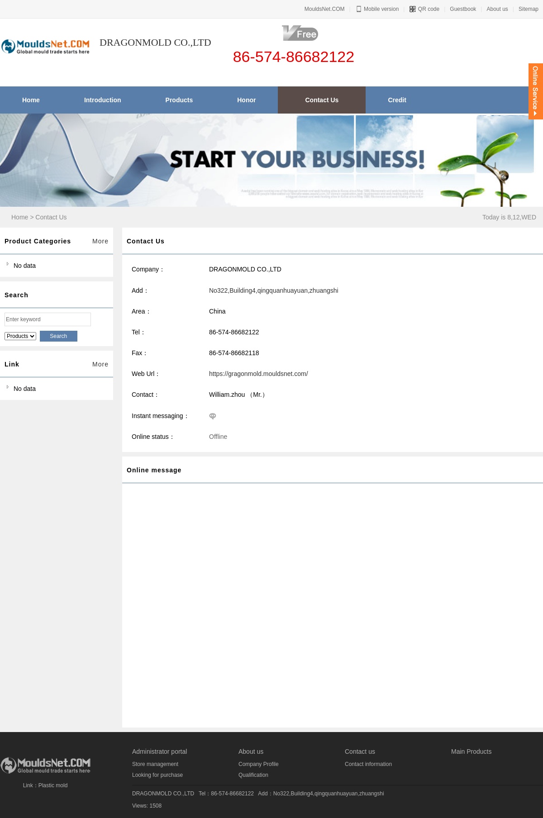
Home (19, 217)
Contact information (368, 764)
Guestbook (463, 9)
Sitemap (528, 9)
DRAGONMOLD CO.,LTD (163, 793)
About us (497, 9)
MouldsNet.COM (325, 9)
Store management (155, 764)
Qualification (253, 775)
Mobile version (377, 9)
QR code (424, 9)
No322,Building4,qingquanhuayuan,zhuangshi (273, 290)
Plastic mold (53, 785)
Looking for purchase (157, 775)
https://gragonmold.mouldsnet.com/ (258, 373)
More (100, 241)
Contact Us (51, 217)
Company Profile (258, 764)
